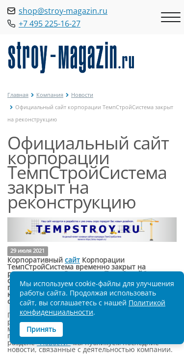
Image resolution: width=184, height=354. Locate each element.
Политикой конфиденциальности (92, 307)
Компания (49, 94)
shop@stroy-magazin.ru (63, 10)
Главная (17, 94)
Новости (82, 94)
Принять (41, 329)
